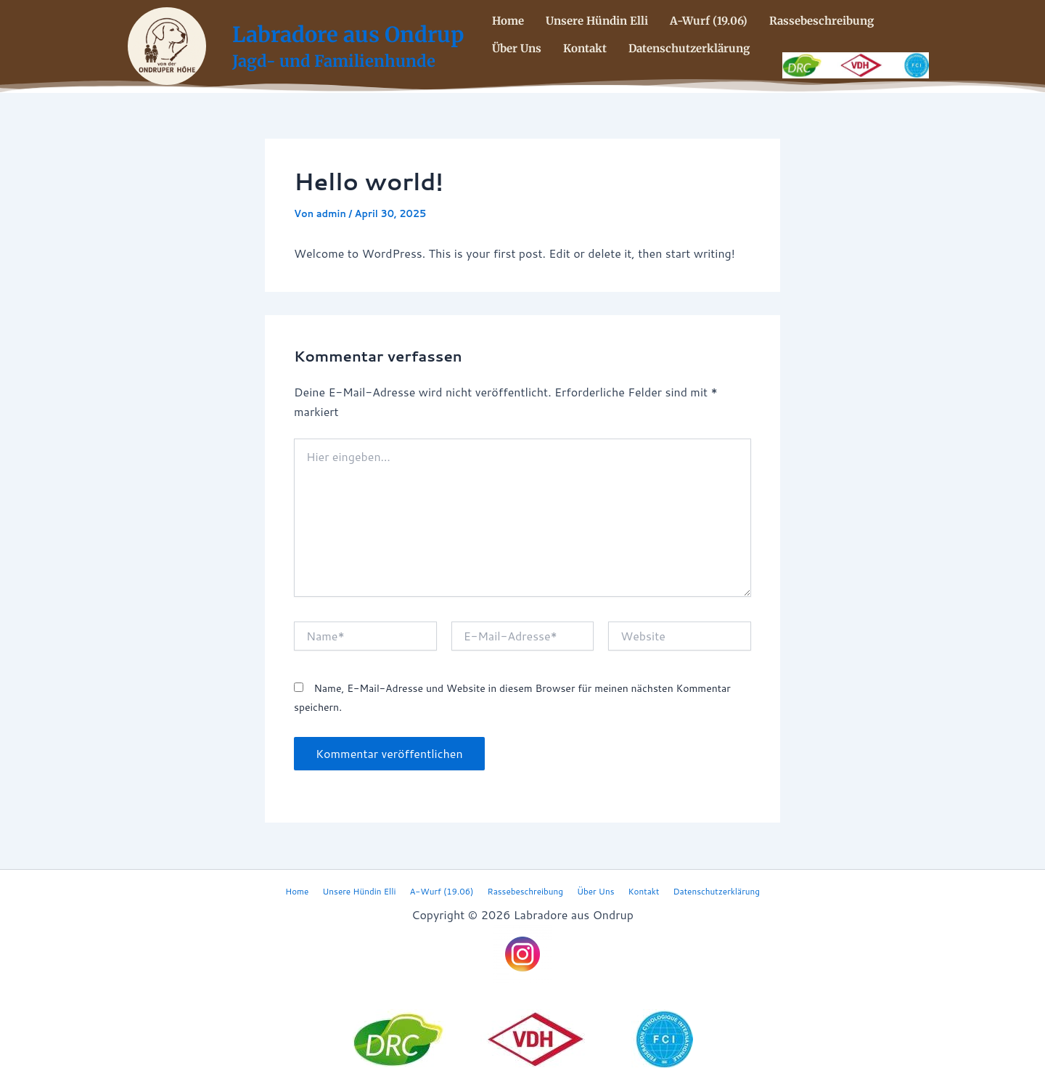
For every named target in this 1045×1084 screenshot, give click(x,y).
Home (508, 21)
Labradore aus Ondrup (348, 34)
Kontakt (585, 47)
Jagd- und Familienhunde (333, 61)
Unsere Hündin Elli (597, 21)
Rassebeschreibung (821, 21)
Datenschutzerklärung (689, 47)
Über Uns (516, 47)
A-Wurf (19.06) (708, 21)
